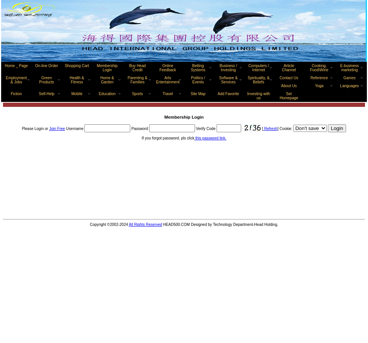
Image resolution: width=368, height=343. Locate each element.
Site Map (197, 94)
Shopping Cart (77, 66)
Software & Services (228, 80)
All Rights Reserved (145, 224)
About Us (289, 86)
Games (349, 78)
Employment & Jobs (16, 80)
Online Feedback (167, 68)
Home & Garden (107, 80)
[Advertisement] (43, 189)
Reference (319, 78)
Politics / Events (198, 80)
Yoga (319, 86)
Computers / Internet (258, 68)
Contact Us (288, 78)
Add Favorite (228, 94)
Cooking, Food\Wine (319, 68)
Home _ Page (16, 66)
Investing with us (258, 96)
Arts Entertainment (167, 80)
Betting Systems (198, 68)
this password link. (210, 138)
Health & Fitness (77, 80)
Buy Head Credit (137, 68)
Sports (137, 94)
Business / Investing (228, 68)
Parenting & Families (137, 80)
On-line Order (46, 66)
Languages (349, 86)
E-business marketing (349, 68)
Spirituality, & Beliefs (259, 80)
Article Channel (289, 68)
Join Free (57, 129)
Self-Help (47, 94)
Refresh (270, 129)
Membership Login (107, 68)
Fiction (16, 94)
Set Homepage (289, 96)
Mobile (76, 94)
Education (107, 94)
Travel (167, 94)
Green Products (46, 80)
